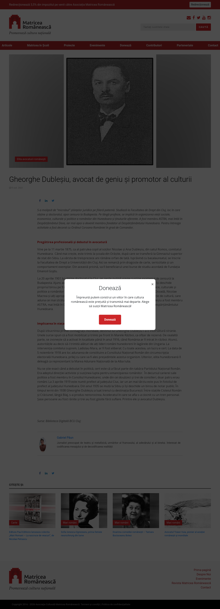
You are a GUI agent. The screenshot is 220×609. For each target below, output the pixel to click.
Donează (110, 319)
